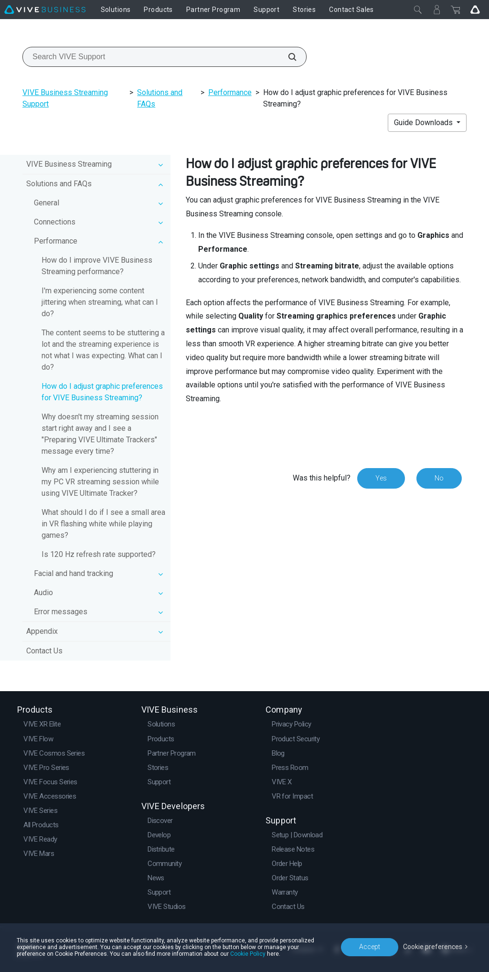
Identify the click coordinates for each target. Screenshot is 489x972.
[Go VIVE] (475, 9)
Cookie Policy (248, 954)
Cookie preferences (432, 947)
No (439, 478)
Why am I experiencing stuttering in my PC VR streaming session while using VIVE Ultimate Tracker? (100, 482)
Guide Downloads (424, 122)
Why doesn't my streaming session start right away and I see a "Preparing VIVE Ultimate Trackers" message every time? (100, 434)
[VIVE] (44, 9)
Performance (230, 92)
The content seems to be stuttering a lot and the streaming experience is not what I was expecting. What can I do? (103, 350)
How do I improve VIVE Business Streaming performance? (97, 266)
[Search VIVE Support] (287, 56)
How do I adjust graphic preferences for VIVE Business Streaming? (102, 392)
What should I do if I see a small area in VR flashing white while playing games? (103, 524)
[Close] (417, 9)
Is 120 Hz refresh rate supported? (99, 554)
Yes (381, 478)
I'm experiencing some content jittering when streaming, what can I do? (100, 302)
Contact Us (44, 650)
